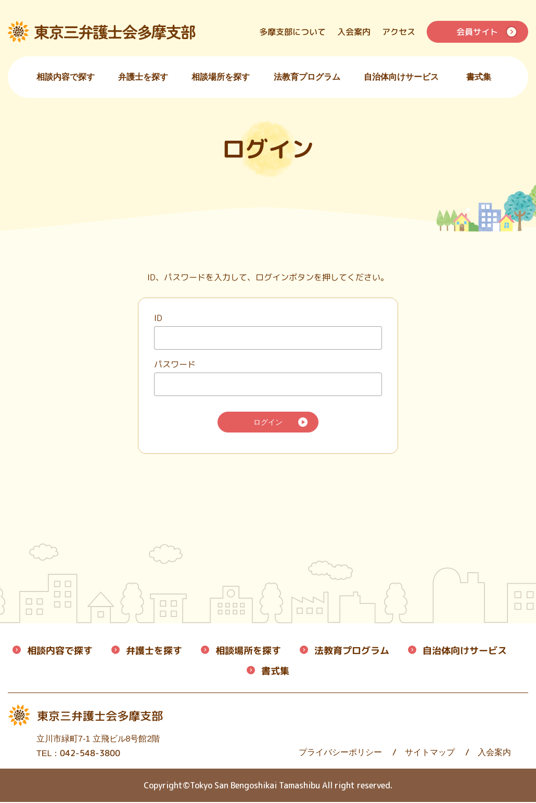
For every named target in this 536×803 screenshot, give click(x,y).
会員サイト (477, 32)
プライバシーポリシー (279, 753)
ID (158, 317)
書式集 (478, 76)
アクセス (398, 32)
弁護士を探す (143, 76)
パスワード (175, 363)
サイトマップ (369, 753)
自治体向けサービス (401, 76)
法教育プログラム (307, 76)
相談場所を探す (221, 76)
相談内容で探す (65, 76)
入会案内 (354, 32)
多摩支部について (292, 32)
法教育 (351, 651)
